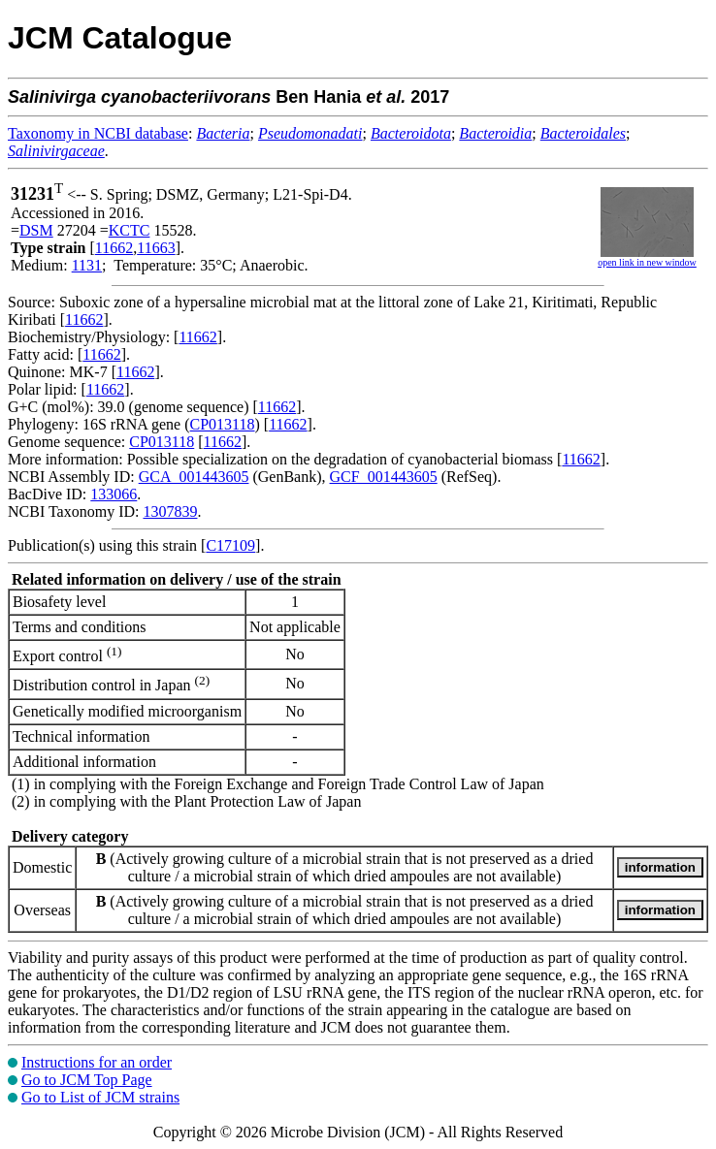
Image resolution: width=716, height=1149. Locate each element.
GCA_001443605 (194, 476)
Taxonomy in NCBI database (98, 133)
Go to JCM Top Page (86, 1079)
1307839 (170, 511)
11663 (156, 247)
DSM (36, 230)
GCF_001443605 (384, 476)
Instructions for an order (96, 1062)
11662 (114, 247)
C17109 (230, 545)
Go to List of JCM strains (100, 1097)
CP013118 (222, 424)
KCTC (129, 230)
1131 (87, 265)
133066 (113, 494)
